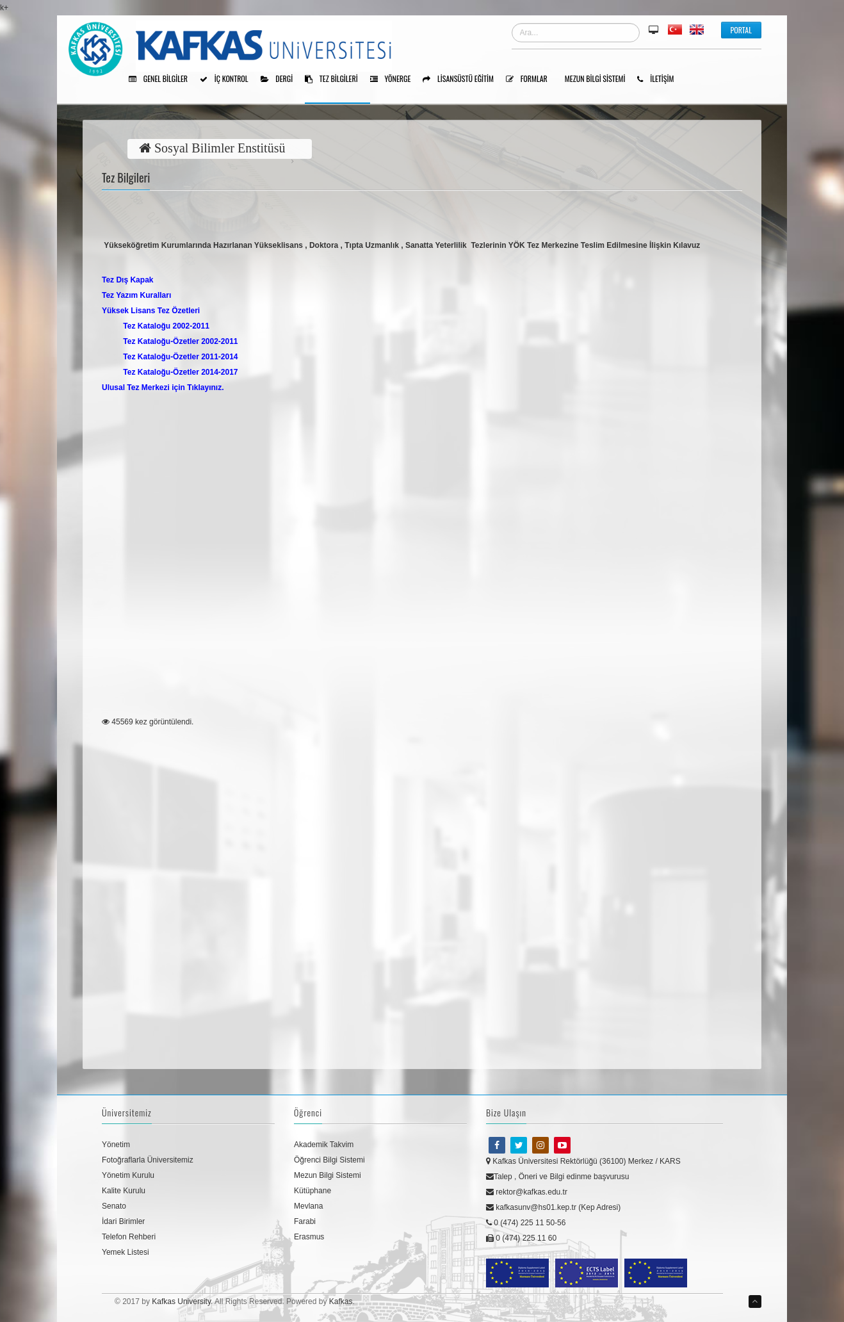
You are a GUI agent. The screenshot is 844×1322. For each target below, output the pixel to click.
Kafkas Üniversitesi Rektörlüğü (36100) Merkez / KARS (583, 1161)
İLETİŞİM (660, 79)
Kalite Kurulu (123, 1190)
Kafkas (341, 1301)
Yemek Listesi (125, 1252)
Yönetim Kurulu (128, 1175)
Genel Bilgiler (163, 79)
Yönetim (116, 1144)
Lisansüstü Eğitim (463, 79)
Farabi (305, 1221)
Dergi (281, 79)
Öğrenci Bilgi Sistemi (329, 1159)
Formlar (531, 79)
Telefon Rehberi (129, 1236)
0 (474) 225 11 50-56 (525, 1222)
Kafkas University (181, 1301)
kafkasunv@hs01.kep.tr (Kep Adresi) (553, 1207)
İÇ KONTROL (228, 79)
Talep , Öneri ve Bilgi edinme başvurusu (557, 1176)
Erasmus (309, 1236)
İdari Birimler (123, 1221)
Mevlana (308, 1206)
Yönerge (395, 79)
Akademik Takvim (323, 1144)
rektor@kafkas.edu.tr (526, 1191)
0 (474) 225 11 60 (521, 1238)
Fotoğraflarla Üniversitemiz (147, 1159)
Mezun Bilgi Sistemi (600, 79)
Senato (114, 1206)
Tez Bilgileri (336, 79)
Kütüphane (312, 1190)
